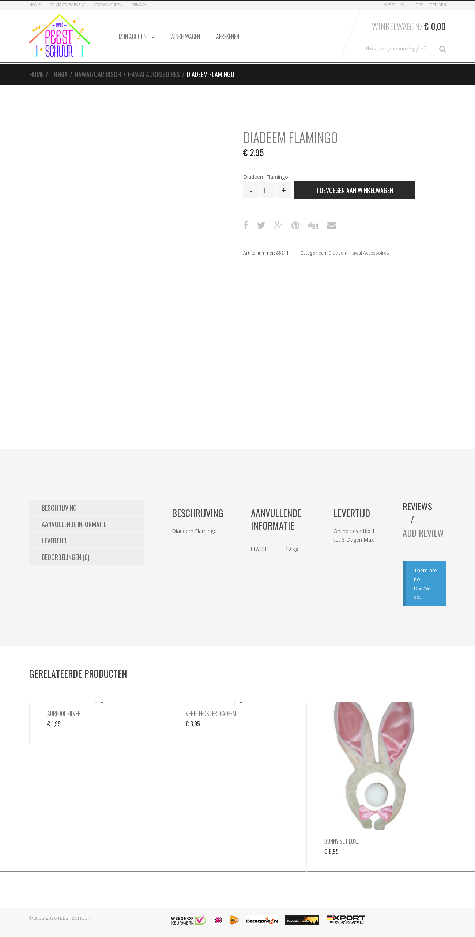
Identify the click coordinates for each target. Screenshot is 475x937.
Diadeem (337, 253)
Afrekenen (227, 36)
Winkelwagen (185, 36)
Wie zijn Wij (395, 4)
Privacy (139, 4)
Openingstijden (431, 4)
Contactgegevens (67, 4)
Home (35, 4)
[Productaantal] (267, 190)
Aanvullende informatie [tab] (74, 524)
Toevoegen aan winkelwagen (354, 190)
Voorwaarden (108, 4)
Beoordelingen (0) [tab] (66, 557)
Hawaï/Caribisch (98, 74)
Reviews (417, 506)
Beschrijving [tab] (59, 507)
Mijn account (136, 36)
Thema (59, 74)
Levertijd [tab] (54, 540)
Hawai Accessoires (154, 74)
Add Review (423, 532)
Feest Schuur (74, 918)
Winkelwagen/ (409, 26)
